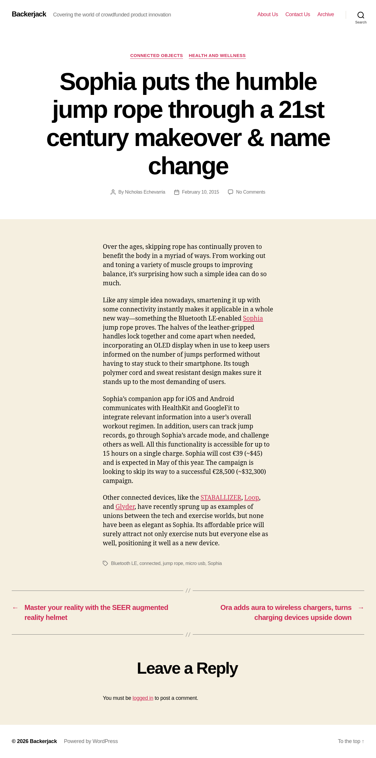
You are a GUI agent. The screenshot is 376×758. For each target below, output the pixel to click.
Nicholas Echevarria (145, 192)
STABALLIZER (221, 498)
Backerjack (29, 14)
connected (150, 563)
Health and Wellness (217, 55)
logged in (142, 698)
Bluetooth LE (124, 563)
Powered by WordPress (91, 741)
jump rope (173, 563)
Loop (251, 498)
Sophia (253, 319)
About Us (267, 14)
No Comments (250, 192)
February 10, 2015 (200, 192)
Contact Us (297, 14)
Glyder (125, 507)
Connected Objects (156, 55)
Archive (325, 14)
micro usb (195, 563)
